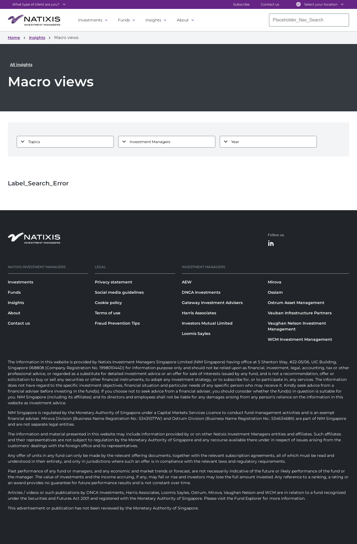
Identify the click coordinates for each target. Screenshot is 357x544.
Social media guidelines (119, 292)
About (183, 20)
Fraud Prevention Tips (117, 323)
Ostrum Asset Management (296, 302)
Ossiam (275, 292)
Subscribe (241, 4)
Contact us (270, 4)
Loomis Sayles (196, 333)
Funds (124, 20)
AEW (187, 282)
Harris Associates (199, 312)
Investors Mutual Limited (207, 323)
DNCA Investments (201, 292)
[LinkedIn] (271, 243)
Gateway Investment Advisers (212, 302)
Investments (90, 20)
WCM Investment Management (300, 339)
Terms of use (107, 312)
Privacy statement (113, 282)
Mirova (274, 282)
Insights (153, 20)
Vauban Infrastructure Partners (300, 312)
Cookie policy (108, 302)
